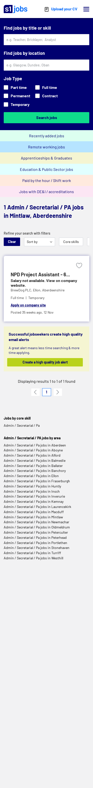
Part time (15, 87)
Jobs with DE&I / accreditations (46, 191)
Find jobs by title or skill (27, 28)
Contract (46, 95)
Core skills (71, 242)
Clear (12, 242)
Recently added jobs (46, 135)
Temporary (17, 104)
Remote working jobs (46, 146)
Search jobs (46, 117)
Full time (46, 87)
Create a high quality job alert (45, 362)
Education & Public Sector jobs (46, 169)
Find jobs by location (24, 53)
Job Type (13, 78)
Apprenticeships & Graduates (46, 158)
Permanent (17, 95)
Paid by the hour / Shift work (46, 180)
